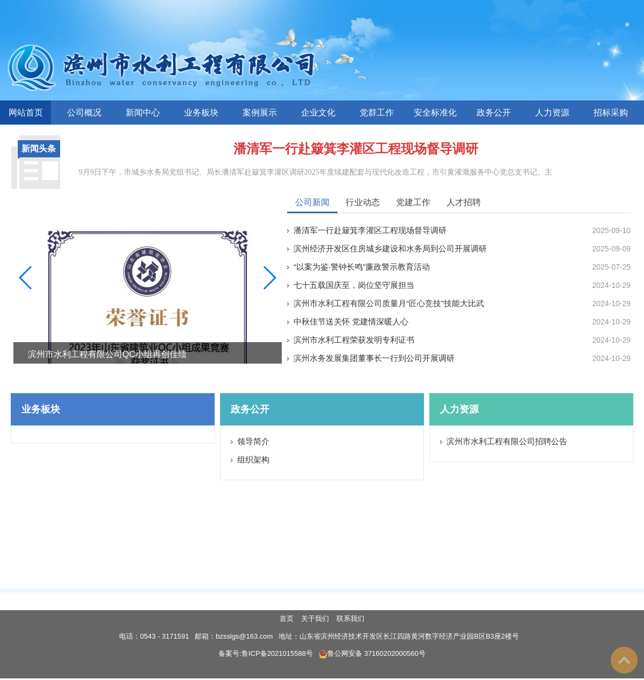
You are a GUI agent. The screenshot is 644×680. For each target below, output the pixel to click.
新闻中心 (143, 112)
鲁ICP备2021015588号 (277, 653)
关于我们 (315, 618)
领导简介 (253, 441)
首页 (287, 618)
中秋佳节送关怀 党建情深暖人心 (351, 321)
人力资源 (552, 112)
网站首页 (26, 112)
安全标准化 (435, 112)
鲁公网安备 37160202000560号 (372, 653)
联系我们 (350, 618)
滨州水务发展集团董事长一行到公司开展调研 (374, 358)
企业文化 (318, 112)
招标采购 (611, 112)
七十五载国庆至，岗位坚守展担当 (354, 285)
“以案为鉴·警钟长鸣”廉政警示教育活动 (362, 266)
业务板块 (201, 112)
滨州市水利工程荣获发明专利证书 (354, 339)
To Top (624, 660)
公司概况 (84, 112)
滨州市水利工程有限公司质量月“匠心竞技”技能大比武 (389, 303)
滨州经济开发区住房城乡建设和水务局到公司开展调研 (390, 248)
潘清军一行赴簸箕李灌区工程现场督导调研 (355, 148)
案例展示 (260, 112)
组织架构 (253, 459)
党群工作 (377, 112)
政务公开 (494, 112)
